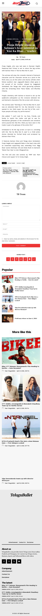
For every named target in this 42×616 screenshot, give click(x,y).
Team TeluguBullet (10, 371)
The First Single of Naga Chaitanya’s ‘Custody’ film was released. (10, 171)
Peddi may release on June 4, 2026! (26, 318)
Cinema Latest (21, 41)
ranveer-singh (21, 163)
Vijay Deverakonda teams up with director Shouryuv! (25, 308)
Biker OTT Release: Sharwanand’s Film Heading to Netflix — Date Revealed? (27, 279)
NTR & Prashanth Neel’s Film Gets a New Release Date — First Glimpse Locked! (26, 298)
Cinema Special (12, 39)
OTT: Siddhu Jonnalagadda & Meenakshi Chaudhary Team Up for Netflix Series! (26, 288)
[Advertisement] (21, 520)
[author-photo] (3, 371)
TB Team (22, 57)
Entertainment (28, 39)
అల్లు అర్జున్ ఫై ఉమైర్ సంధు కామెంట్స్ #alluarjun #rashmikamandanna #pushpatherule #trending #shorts (30, 173)
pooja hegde (11, 163)
